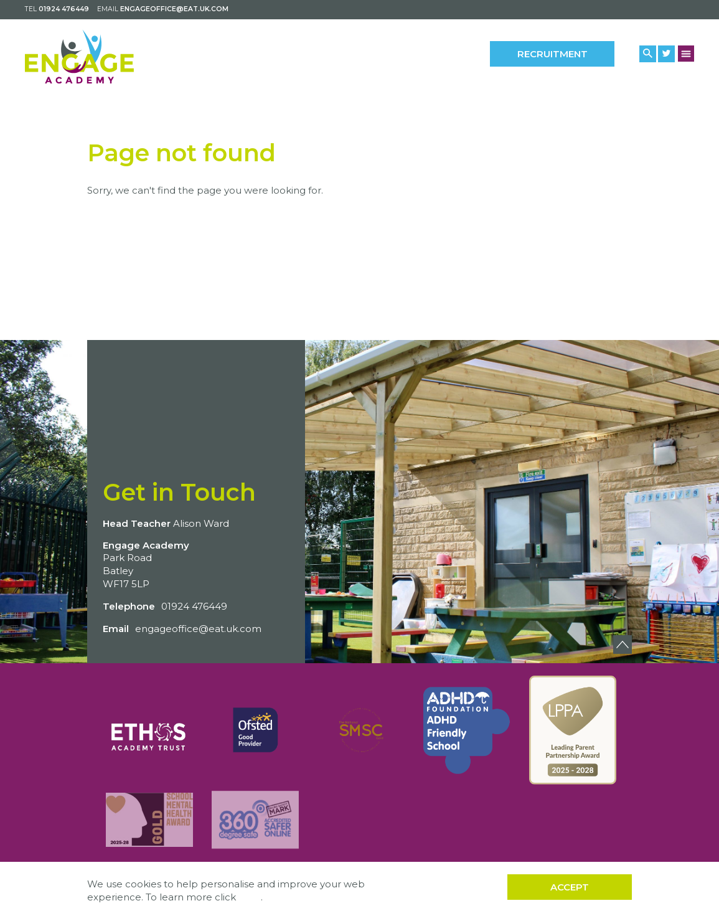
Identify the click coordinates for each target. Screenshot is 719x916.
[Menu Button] (686, 53)
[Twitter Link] (666, 53)
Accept (569, 887)
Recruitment (552, 54)
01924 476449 (64, 9)
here (249, 897)
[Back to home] (79, 56)
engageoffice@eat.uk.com (174, 9)
